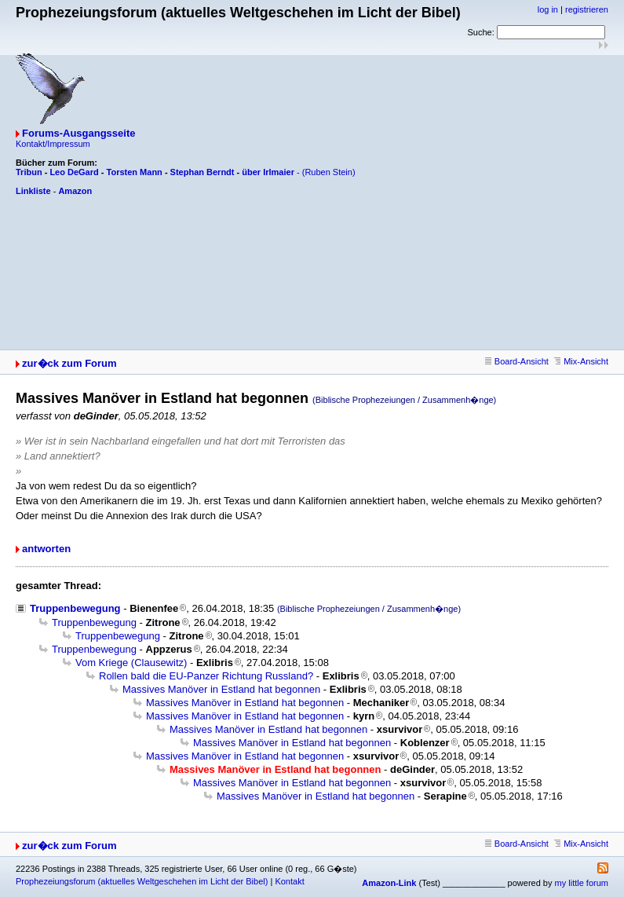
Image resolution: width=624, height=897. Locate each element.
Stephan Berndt (202, 172)
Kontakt (289, 881)
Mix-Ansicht (581, 361)
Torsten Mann (134, 172)
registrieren (586, 9)
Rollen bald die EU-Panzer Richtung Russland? (206, 676)
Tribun (29, 172)
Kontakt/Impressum (53, 143)
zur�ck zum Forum (69, 363)
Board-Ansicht (517, 361)
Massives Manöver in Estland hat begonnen (221, 689)
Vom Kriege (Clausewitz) (131, 662)
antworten (46, 549)
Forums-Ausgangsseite (78, 133)
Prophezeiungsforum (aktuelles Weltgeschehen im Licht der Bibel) (142, 881)
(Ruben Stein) (329, 172)
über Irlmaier (268, 172)
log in (548, 9)
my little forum (581, 883)
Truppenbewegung (75, 608)
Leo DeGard (73, 172)
